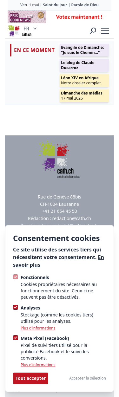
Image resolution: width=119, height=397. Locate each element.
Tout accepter (31, 378)
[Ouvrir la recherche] (93, 31)
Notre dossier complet (81, 80)
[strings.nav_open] (105, 30)
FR (30, 28)
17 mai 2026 (81, 95)
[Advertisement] (59, 16)
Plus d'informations (38, 328)
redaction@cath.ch (71, 218)
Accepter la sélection (87, 378)
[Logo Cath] (14, 30)
